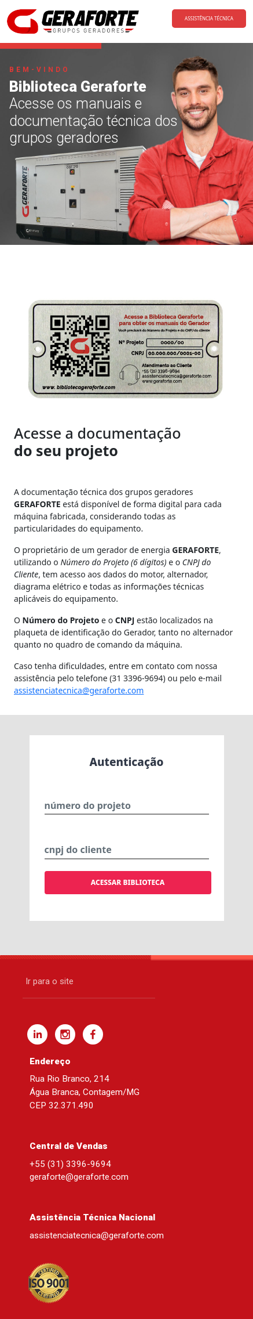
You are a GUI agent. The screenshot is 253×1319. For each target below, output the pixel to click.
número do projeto (88, 805)
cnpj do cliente (78, 849)
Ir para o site (49, 981)
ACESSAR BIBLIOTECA (128, 882)
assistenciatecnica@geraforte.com (79, 690)
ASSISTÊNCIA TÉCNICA (209, 18)
